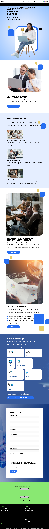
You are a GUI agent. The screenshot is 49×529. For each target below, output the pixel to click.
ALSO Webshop (27, 512)
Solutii (2, 517)
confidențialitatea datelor (16, 463)
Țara (11, 444)
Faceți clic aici (10, 393)
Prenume (12, 425)
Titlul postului (12, 420)
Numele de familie (14, 429)
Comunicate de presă (28, 521)
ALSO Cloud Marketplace (28, 510)
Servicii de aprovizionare (5, 508)
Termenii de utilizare (28, 463)
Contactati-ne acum (24, 489)
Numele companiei (14, 415)
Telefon (11, 439)
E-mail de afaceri (13, 434)
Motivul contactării (13, 448)
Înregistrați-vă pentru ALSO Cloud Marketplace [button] (20, 397)
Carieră (25, 519)
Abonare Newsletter (27, 508)
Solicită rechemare (14, 106)
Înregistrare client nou (5, 525)
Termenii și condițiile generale (25, 462)
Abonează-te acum (24, 496)
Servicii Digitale (4, 512)
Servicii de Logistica (4, 510)
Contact (24, 1)
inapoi (8, 7)
